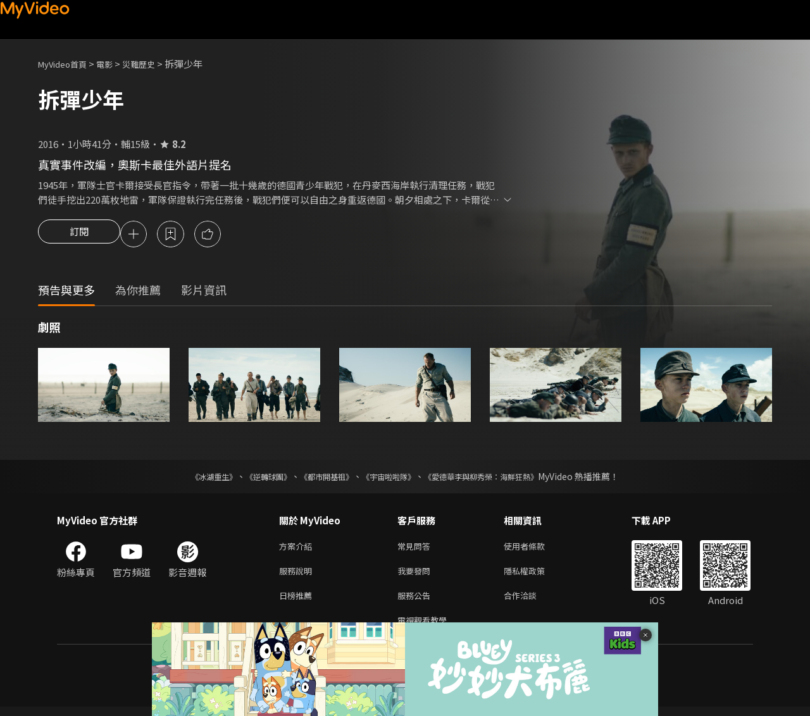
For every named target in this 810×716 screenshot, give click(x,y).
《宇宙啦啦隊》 (391, 478)
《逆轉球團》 (253, 478)
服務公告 (416, 601)
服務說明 (298, 575)
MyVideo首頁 (67, 63)
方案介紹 (298, 548)
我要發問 (416, 575)
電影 (114, 63)
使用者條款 (535, 548)
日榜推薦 (298, 601)
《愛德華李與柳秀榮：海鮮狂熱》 (497, 478)
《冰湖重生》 (191, 478)
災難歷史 (152, 63)
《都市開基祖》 (320, 478)
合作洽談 (530, 601)
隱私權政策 (535, 575)
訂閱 (79, 235)
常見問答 (416, 548)
